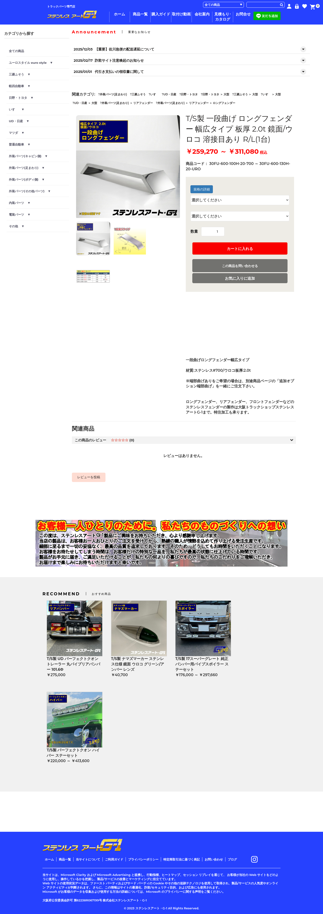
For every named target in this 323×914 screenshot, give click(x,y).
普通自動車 (19, 144)
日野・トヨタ (21, 98)
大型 (226, 94)
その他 (16, 226)
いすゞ (16, 109)
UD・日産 (19, 121)
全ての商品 (16, 51)
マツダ (16, 133)
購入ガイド (160, 14)
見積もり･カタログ (222, 16)
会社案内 (202, 14)
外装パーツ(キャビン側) (28, 156)
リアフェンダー (143, 103)
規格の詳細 (201, 189)
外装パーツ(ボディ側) (26, 179)
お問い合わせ (214, 859)
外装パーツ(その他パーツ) (29, 191)
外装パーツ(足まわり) (26, 168)
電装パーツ (19, 214)
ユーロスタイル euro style (30, 62)
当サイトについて (88, 859)
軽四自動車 (19, 86)
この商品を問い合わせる (240, 266)
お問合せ (243, 14)
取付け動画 (181, 14)
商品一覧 (140, 14)
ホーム (119, 14)
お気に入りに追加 (240, 278)
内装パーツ (19, 203)
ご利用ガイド (114, 859)
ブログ (232, 859)
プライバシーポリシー (143, 859)
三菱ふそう (19, 74)
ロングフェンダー (224, 103)
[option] (128, 167)
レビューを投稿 (88, 477)
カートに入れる (240, 248)
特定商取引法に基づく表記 (181, 859)
